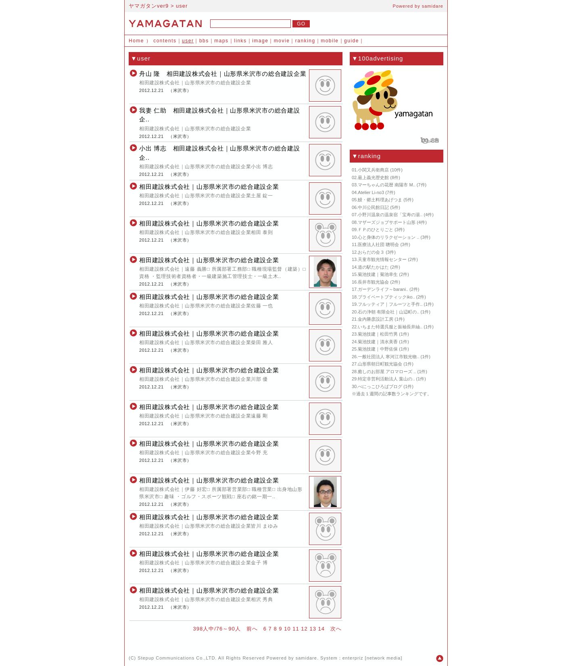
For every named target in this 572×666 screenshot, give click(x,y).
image (260, 41)
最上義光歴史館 (373, 177)
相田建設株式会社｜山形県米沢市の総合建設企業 (209, 186)
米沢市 (180, 90)
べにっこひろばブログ (380, 386)
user (188, 41)
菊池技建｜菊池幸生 (378, 274)
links (240, 41)
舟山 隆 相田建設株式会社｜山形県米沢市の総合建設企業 (222, 73)
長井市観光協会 (373, 282)
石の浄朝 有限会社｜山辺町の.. (388, 311)
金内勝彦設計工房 (375, 319)
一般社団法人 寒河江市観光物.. (388, 356)
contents (164, 41)
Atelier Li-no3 (371, 192)
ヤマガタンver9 (149, 6)
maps (221, 41)
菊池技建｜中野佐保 (378, 349)
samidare (432, 6)
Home (136, 41)
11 (295, 629)
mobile (329, 41)
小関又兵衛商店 (373, 169)
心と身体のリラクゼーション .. (388, 237)
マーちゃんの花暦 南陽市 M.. (386, 184)
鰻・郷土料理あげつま (380, 199)
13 (312, 629)
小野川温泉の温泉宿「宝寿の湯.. (390, 214)
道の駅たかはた (373, 267)
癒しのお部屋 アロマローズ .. (387, 371)
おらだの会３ (371, 252)
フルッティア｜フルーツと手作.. (390, 304)
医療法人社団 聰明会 (378, 244)
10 (287, 629)
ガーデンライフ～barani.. (383, 289)
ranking (305, 41)
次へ (336, 629)
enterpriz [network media (371, 658)
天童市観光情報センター (382, 259)
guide (351, 41)
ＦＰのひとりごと (375, 229)
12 (304, 629)
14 (321, 629)
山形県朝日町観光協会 (380, 363)
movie (282, 41)
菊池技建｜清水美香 (378, 341)
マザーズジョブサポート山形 (386, 222)
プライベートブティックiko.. (386, 296)
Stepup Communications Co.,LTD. (177, 658)
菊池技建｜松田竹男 (378, 334)
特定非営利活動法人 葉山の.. (386, 378)
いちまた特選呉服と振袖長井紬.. (390, 326)
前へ (252, 629)
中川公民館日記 (373, 207)
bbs (204, 41)
